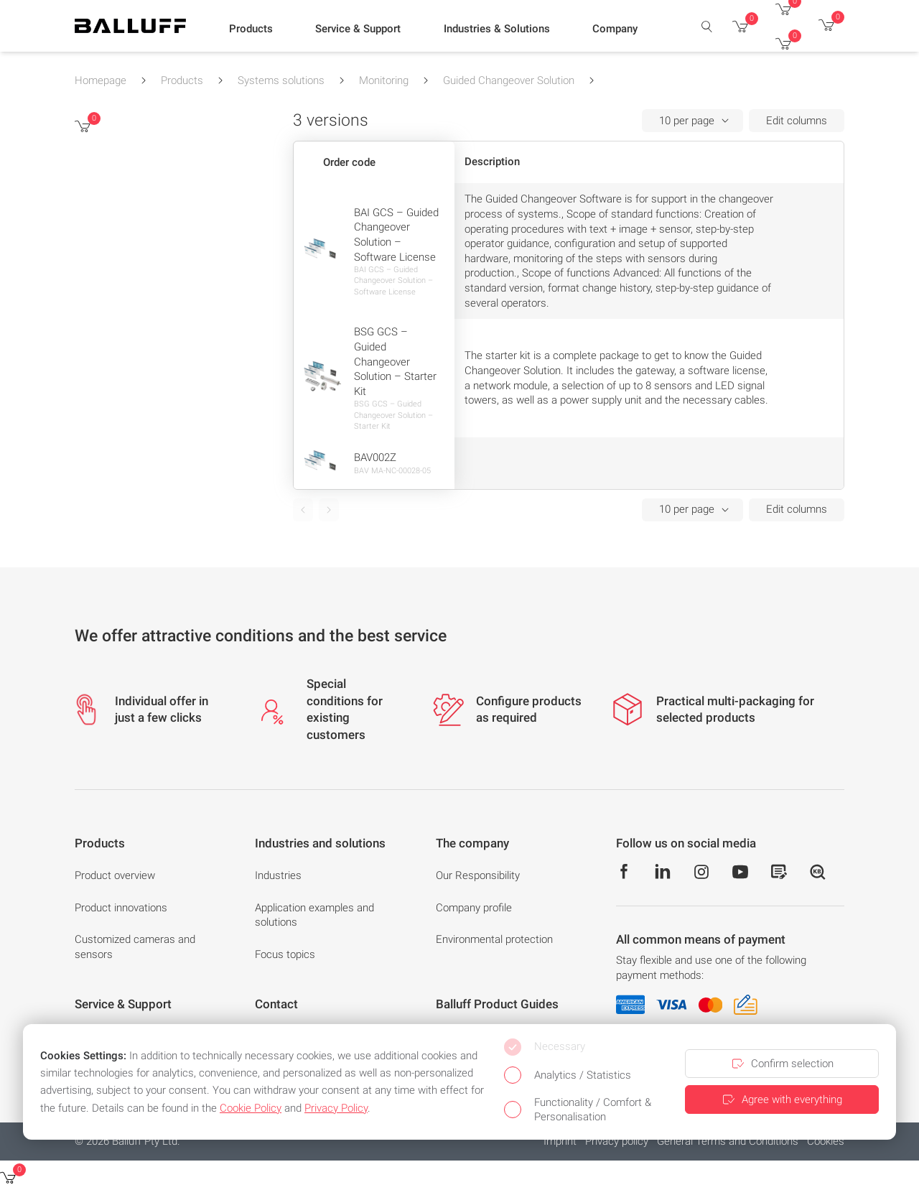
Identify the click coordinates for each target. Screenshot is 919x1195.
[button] (251, 29)
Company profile (474, 907)
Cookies (825, 1141)
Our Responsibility (478, 875)
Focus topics (285, 954)
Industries (278, 875)
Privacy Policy (336, 1108)
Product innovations (121, 907)
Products (182, 80)
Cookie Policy (250, 1108)
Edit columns (796, 120)
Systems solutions (281, 80)
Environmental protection (494, 939)
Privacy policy (616, 1141)
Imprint (560, 1141)
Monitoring (384, 80)
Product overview (115, 875)
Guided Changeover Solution (508, 80)
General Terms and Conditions (727, 1141)
